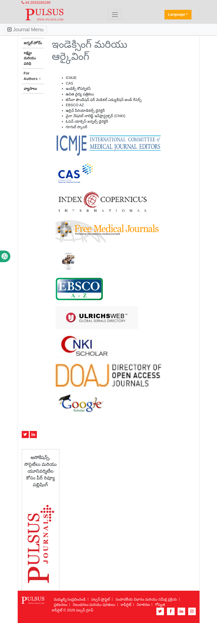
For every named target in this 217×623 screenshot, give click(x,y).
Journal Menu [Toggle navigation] (25, 29)
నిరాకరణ (143, 605)
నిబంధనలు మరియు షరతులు (94, 605)
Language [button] (176, 14)
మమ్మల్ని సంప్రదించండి (70, 599)
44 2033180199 (36, 3)
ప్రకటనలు (60, 605)
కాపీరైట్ (126, 605)
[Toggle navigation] (115, 15)
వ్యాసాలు (30, 89)
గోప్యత (160, 605)
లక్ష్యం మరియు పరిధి (30, 58)
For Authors (33, 76)
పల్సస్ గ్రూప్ (84, 610)
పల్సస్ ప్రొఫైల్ (100, 599)
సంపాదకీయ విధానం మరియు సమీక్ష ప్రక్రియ (146, 599)
